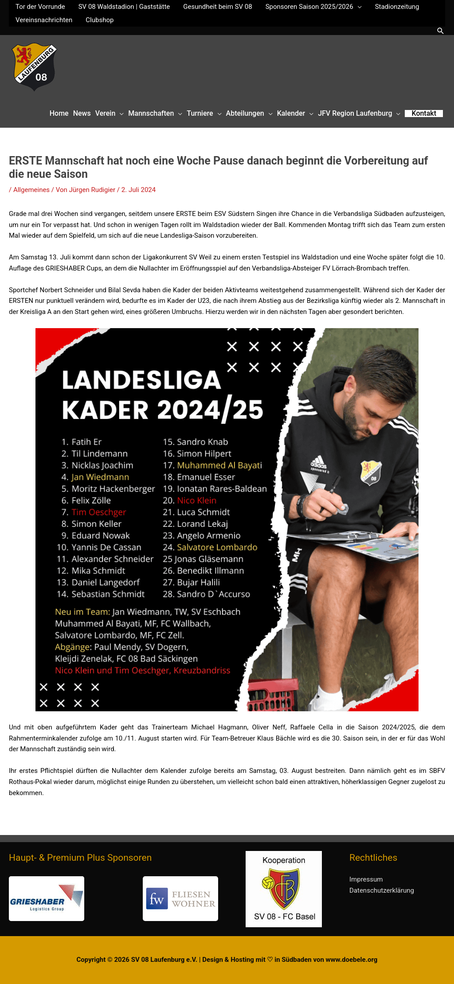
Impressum (366, 879)
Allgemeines (31, 190)
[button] (440, 31)
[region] (113, 898)
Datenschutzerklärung (381, 890)
